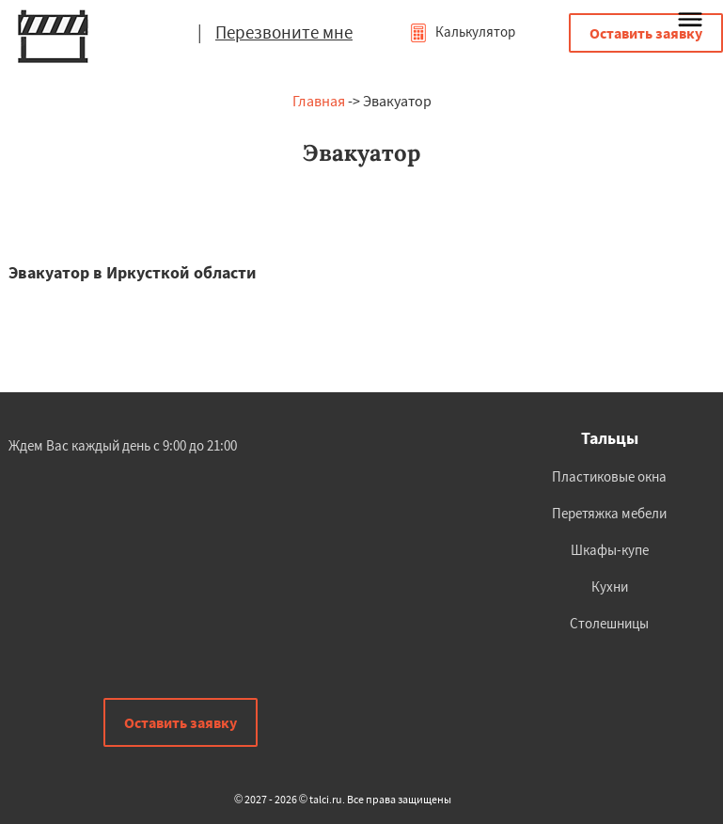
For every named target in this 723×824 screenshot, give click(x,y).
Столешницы (609, 623)
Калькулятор (462, 31)
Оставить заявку (645, 33)
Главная (318, 100)
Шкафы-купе (610, 550)
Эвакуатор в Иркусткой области (132, 272)
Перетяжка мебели (609, 513)
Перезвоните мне (284, 32)
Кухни (609, 586)
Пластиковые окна (609, 476)
